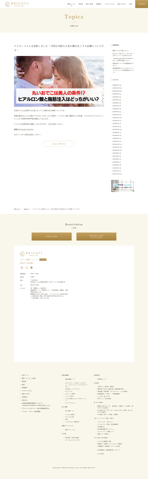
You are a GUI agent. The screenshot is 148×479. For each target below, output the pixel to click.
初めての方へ (122, 4)
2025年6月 (116, 103)
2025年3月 (116, 109)
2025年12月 (116, 88)
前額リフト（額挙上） (104, 434)
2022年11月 (116, 147)
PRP (66, 419)
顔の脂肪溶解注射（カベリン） (106, 429)
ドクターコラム (110, 4)
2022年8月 (116, 153)
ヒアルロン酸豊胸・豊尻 (104, 441)
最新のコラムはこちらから (24, 129)
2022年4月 (116, 162)
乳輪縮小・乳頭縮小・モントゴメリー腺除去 (110, 443)
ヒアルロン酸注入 (70, 414)
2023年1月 (116, 141)
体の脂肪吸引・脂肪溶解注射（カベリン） (109, 450)
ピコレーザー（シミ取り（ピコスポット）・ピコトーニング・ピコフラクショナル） (76, 384)
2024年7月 (116, 120)
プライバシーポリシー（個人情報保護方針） (36, 408)
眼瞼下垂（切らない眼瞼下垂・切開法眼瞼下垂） (111, 389)
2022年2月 (116, 168)
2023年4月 (116, 138)
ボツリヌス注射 (69, 417)
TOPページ (17, 209)
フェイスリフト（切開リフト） (106, 431)
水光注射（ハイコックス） (72, 389)
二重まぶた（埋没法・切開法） (106, 386)
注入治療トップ (69, 410)
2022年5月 (116, 159)
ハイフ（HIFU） (69, 396)
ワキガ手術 (101, 454)
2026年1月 (116, 85)
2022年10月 (116, 150)
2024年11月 (116, 117)
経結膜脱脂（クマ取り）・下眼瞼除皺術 (109, 394)
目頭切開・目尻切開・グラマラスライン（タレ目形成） (113, 391)
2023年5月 (116, 135)
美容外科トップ (102, 379)
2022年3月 (116, 165)
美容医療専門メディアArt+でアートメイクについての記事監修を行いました (123, 70)
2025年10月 (116, 91)
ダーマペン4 (68, 391)
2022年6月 (116, 156)
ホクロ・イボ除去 (70, 394)
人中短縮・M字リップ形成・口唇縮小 (108, 414)
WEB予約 (141, 4)
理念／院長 (89, 4)
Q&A (130, 4)
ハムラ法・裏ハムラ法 (104, 396)
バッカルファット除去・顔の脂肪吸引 (108, 424)
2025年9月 (116, 94)
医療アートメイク (70, 429)
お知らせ (26, 209)
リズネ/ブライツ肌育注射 (72, 422)
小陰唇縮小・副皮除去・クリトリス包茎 (109, 446)
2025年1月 (116, 114)
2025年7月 (116, 100)
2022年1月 (116, 171)
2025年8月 (116, 97)
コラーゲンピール (70, 403)
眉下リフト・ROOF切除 (104, 398)
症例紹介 (99, 4)
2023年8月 (116, 132)
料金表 (81, 4)
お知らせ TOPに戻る (59, 144)
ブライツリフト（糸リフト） (106, 422)
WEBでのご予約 (51, 236)
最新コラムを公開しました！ (121, 50)
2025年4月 (116, 106)
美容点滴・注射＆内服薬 (72, 437)
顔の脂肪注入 (101, 426)
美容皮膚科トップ (70, 379)
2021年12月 (116, 174)
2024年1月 (116, 126)
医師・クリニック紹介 (29, 378)
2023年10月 (116, 129)
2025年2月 (116, 111)
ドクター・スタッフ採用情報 (31, 411)
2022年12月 (116, 144)
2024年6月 (116, 123)
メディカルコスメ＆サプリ (72, 440)
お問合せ (25, 397)
